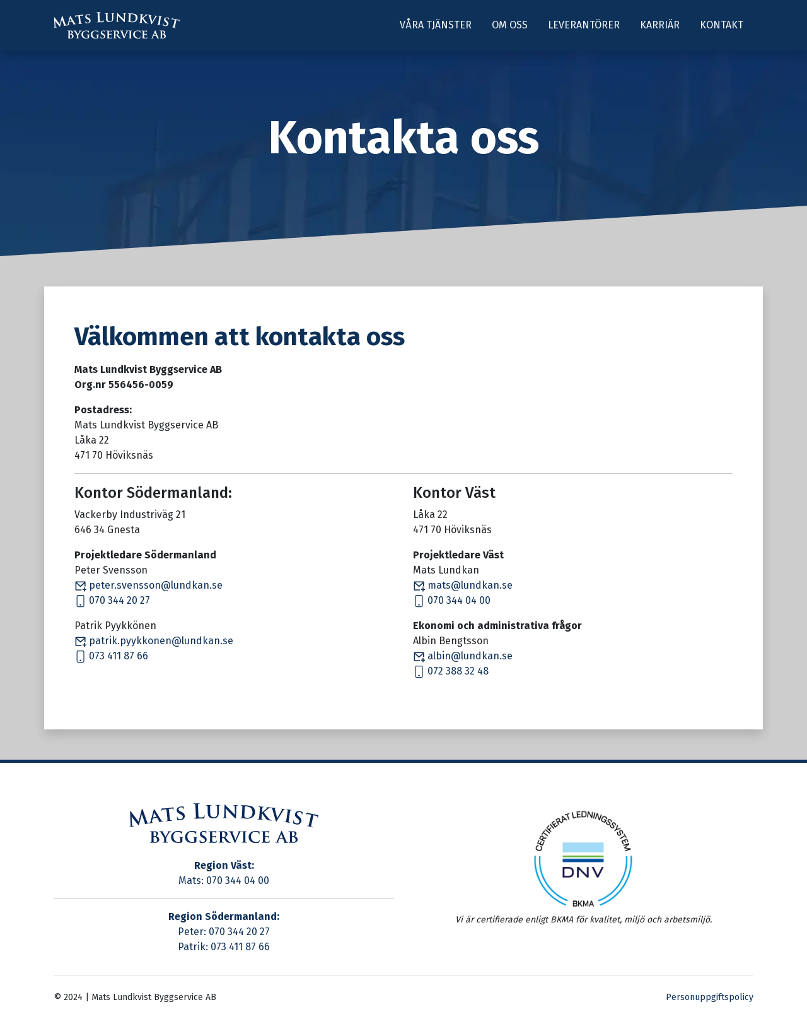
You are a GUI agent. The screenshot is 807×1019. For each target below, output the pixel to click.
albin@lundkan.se (463, 656)
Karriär (660, 25)
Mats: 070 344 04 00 (223, 880)
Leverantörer (584, 25)
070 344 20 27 (112, 600)
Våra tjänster (436, 25)
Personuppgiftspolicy (709, 997)
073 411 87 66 (111, 656)
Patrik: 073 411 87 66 (224, 947)
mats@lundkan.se (463, 585)
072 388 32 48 (451, 671)
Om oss (510, 25)
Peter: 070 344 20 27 (224, 932)
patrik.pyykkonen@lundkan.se (153, 641)
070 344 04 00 (452, 600)
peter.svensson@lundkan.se (148, 585)
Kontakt (721, 25)
